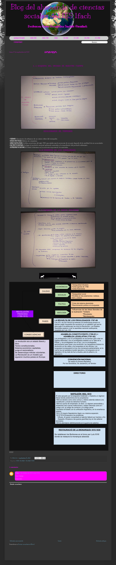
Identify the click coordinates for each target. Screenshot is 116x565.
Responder (19, 479)
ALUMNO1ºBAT (30, 461)
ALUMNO (22, 461)
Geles (17, 473)
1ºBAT (17, 461)
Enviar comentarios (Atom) (26, 544)
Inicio (59, 541)
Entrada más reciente (16, 541)
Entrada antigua (101, 541)
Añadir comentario (16, 484)
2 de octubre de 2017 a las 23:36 (30, 473)
